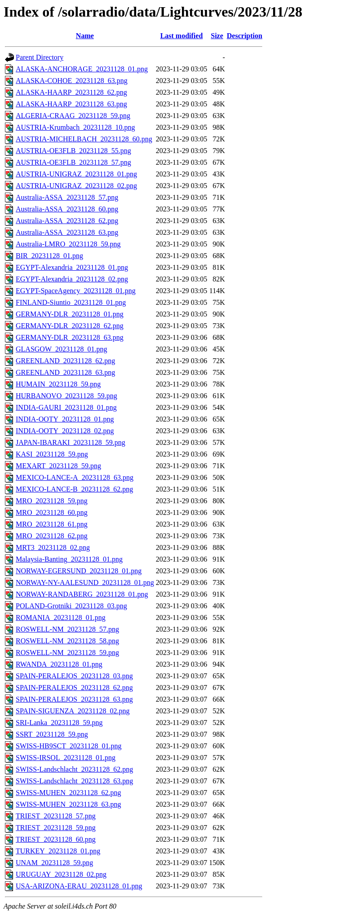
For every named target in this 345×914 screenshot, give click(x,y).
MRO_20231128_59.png (52, 501)
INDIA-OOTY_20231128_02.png (65, 431)
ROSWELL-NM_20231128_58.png (67, 641)
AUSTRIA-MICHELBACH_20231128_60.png (84, 139)
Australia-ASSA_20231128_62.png (67, 220)
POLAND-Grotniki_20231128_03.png (71, 606)
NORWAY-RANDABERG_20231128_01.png (82, 594)
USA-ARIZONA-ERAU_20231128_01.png (79, 886)
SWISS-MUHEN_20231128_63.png (68, 804)
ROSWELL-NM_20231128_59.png (67, 652)
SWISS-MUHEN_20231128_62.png (68, 792)
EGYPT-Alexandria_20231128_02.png (72, 279)
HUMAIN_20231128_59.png (58, 384)
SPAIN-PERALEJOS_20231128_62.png (74, 687)
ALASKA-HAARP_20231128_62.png (71, 92)
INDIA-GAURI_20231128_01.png (66, 407)
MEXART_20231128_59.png (58, 466)
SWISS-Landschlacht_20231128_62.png (74, 769)
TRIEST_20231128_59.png (56, 827)
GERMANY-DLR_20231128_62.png (70, 326)
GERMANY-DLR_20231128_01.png (70, 314)
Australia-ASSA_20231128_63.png (67, 232)
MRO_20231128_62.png (52, 536)
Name (85, 36)
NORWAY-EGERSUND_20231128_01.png (79, 571)
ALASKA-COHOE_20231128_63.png (72, 80)
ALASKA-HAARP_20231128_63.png (71, 104)
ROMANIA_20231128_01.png (61, 617)
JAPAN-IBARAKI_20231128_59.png (70, 442)
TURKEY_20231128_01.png (58, 851)
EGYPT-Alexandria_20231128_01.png (72, 267)
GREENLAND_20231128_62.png (65, 361)
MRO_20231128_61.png (52, 524)
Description (244, 36)
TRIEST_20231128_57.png (56, 816)
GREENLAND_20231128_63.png (65, 372)
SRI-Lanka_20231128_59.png (59, 722)
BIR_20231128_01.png (49, 255)
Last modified (181, 36)
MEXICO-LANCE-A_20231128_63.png (74, 477)
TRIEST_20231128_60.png (56, 839)
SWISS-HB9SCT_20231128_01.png (68, 746)
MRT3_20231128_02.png (53, 547)
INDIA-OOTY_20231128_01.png (65, 419)
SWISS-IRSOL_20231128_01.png (65, 757)
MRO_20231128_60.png (52, 512)
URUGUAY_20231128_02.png (61, 874)
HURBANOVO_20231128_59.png (66, 396)
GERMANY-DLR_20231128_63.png (70, 337)
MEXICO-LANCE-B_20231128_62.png (74, 489)
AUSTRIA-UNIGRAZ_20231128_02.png (76, 185)
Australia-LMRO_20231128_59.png (68, 244)
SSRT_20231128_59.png (52, 734)
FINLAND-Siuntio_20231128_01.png (71, 302)
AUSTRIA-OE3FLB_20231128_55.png (73, 150)
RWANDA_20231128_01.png (59, 664)
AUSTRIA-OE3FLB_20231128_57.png (73, 162)
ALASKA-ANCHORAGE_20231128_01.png (82, 69)
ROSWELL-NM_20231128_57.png (67, 629)
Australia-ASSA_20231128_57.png (67, 197)
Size (217, 36)
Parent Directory (39, 57)
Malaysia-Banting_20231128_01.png (69, 559)
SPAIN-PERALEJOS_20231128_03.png (74, 676)
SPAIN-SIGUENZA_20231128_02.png (73, 711)
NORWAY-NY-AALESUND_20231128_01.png (85, 582)
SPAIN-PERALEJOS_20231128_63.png (74, 699)
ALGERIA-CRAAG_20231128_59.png (73, 115)
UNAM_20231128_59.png (54, 862)
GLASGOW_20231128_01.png (61, 349)
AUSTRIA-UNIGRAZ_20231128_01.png (76, 174)
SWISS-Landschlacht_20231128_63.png (74, 781)
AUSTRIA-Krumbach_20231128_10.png (75, 127)
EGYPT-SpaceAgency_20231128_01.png (76, 290)
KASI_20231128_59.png (52, 454)
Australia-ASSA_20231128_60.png (67, 209)
